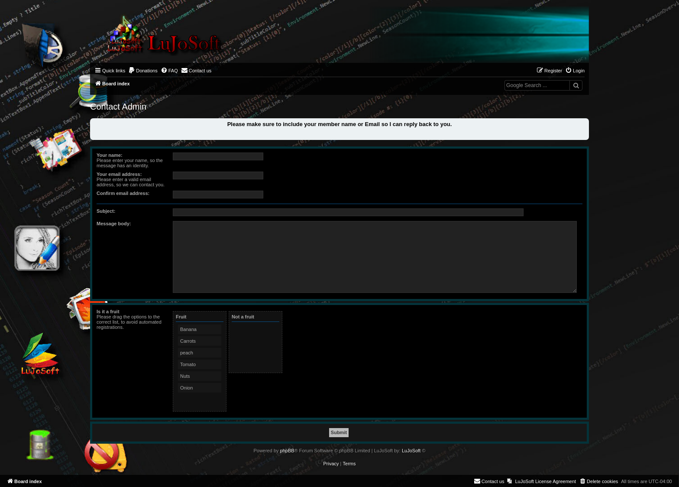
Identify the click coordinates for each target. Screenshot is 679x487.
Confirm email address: (123, 193)
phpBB (287, 450)
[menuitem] (143, 70)
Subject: (106, 211)
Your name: (110, 155)
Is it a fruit (108, 311)
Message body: (114, 223)
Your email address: (119, 174)
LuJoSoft (411, 450)
